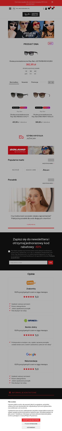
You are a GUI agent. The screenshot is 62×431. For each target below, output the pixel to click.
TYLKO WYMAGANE (31, 424)
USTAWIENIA (31, 427)
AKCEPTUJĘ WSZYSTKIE (31, 420)
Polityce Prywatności (31, 416)
